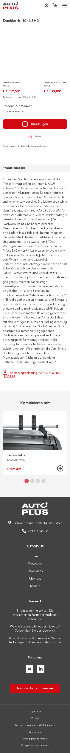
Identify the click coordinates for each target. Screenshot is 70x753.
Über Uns (35, 578)
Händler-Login (35, 732)
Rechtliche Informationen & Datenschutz (35, 725)
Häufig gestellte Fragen (35, 739)
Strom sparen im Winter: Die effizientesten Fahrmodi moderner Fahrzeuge (35, 615)
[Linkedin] (40, 669)
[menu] (64, 5)
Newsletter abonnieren (35, 688)
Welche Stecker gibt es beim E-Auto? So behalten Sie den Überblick (35, 628)
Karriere (35, 586)
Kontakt (35, 718)
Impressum (35, 711)
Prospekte (35, 563)
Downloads (35, 571)
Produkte (35, 556)
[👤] (46, 5)
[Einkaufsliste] (54, 5)
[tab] (26, 481)
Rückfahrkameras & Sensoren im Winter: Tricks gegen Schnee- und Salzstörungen (35, 640)
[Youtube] (29, 669)
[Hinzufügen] (60, 468)
